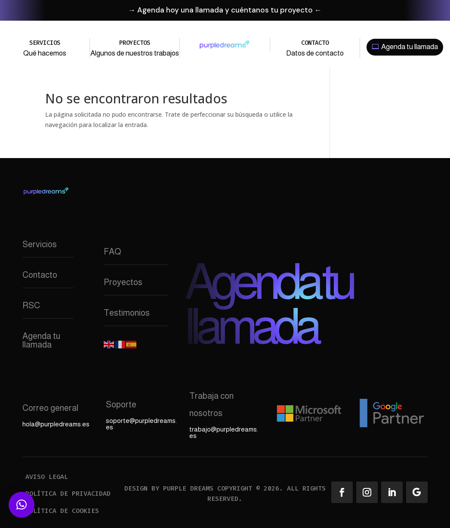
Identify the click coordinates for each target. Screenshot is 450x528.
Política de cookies (62, 510)
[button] (21, 505)
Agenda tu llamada (409, 47)
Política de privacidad (68, 493)
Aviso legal (46, 476)
